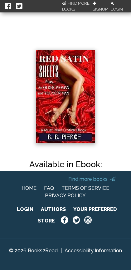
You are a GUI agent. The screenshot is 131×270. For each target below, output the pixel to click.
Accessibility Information (93, 251)
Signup (100, 6)
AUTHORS (53, 209)
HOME (29, 188)
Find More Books (76, 6)
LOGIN (25, 209)
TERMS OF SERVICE (85, 188)
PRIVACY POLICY (65, 196)
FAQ (49, 188)
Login (117, 6)
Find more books (91, 179)
